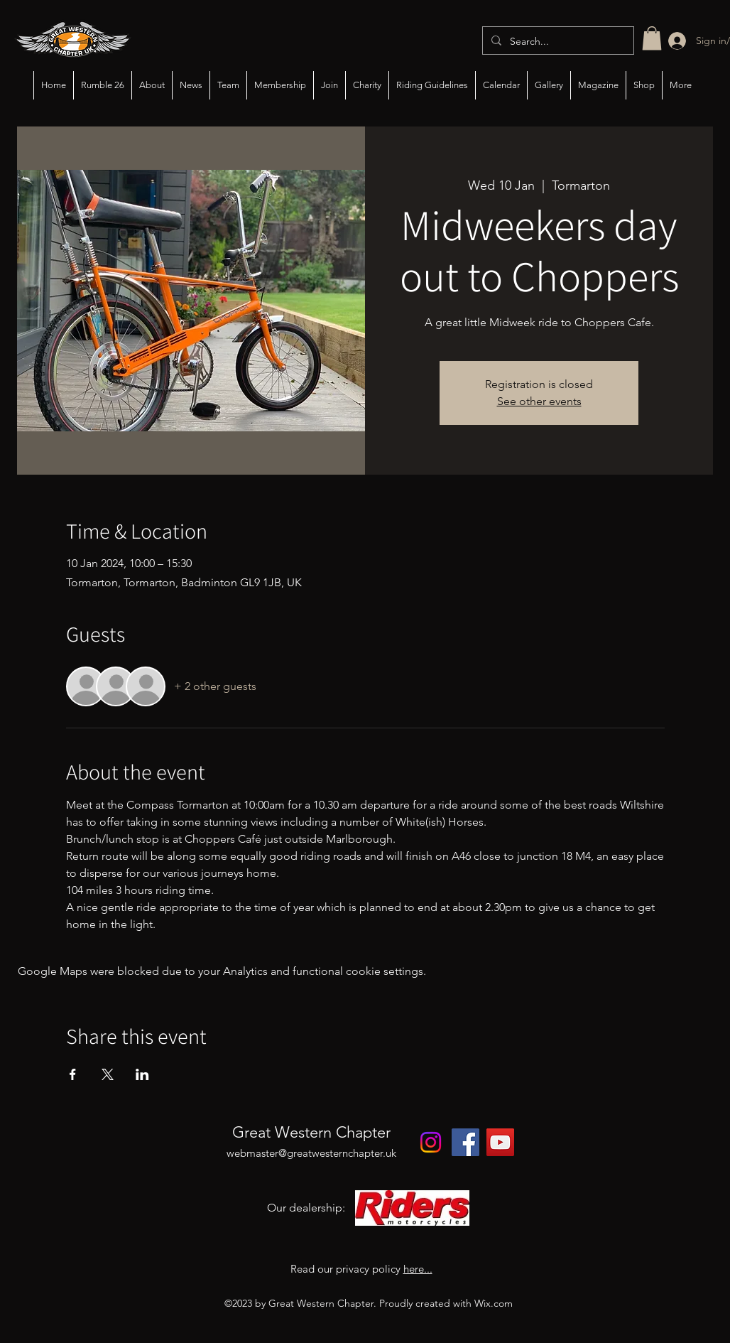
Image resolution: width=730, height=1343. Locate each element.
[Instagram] (431, 1142)
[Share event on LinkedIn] (142, 1074)
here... (417, 1268)
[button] (652, 38)
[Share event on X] (107, 1074)
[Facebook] (465, 1142)
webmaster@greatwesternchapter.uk (311, 1153)
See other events (539, 401)
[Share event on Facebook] (73, 1074)
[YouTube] (500, 1142)
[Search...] (557, 41)
